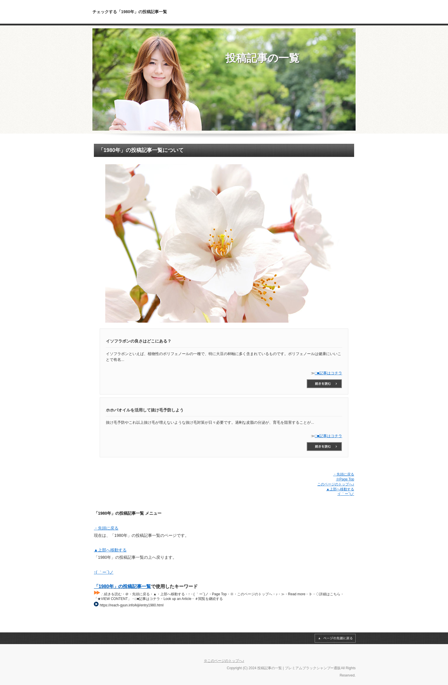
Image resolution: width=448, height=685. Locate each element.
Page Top (335, 638)
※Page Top (345, 479)
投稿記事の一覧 (262, 58)
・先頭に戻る (343, 474)
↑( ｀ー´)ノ (345, 494)
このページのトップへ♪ (335, 484)
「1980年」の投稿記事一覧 (122, 586)
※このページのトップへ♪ (224, 661)
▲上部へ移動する (340, 489)
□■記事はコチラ (328, 373)
